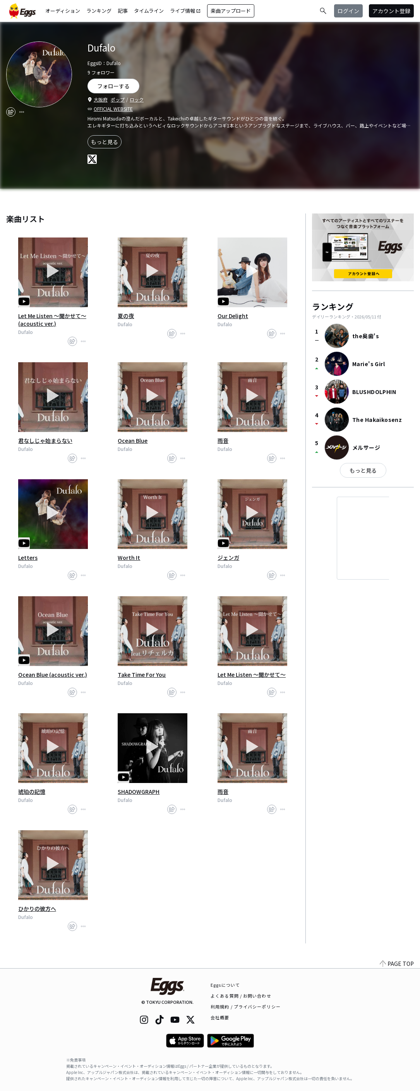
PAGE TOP (397, 963)
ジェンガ (228, 557)
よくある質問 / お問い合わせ (241, 996)
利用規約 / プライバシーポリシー (246, 1006)
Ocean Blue (132, 440)
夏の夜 (126, 316)
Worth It (129, 557)
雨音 (223, 440)
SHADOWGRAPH (138, 791)
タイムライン (149, 10)
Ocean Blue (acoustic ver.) (52, 674)
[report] (21, 112)
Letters (28, 557)
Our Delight (233, 316)
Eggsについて (225, 985)
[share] (10, 112)
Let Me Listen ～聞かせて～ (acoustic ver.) (52, 319)
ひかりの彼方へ (37, 908)
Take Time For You (142, 674)
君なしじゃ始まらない (45, 440)
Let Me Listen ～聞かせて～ (252, 674)
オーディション (62, 10)
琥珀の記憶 (31, 791)
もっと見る (104, 142)
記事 (123, 10)
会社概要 (220, 1017)
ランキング (98, 10)
